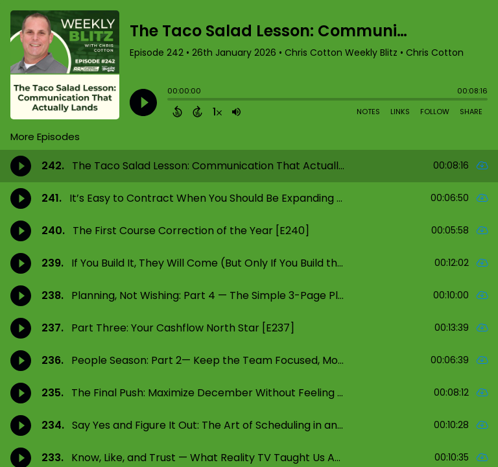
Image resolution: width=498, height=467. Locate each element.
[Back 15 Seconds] (177, 111)
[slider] (170, 100)
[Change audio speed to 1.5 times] (217, 111)
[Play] (143, 102)
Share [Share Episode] (471, 111)
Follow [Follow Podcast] (434, 111)
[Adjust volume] (236, 111)
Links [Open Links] (400, 111)
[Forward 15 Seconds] (197, 111)
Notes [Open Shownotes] (368, 111)
